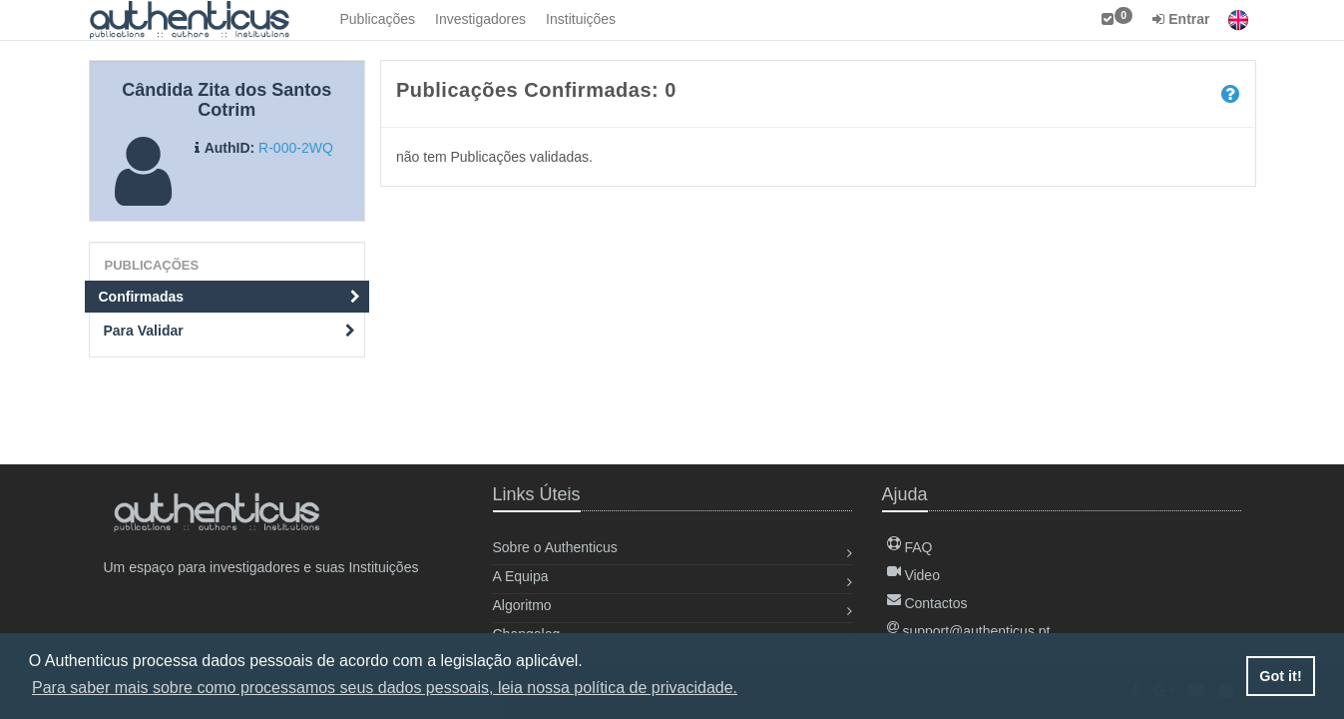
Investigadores (480, 19)
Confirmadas (230, 297)
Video (913, 575)
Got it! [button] (1280, 676)
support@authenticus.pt (969, 631)
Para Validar (230, 331)
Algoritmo (522, 605)
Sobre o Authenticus (555, 547)
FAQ (910, 547)
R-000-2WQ (295, 148)
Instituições (581, 19)
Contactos (927, 603)
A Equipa (521, 576)
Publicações (378, 19)
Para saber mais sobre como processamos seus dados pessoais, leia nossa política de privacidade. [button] (384, 687)
